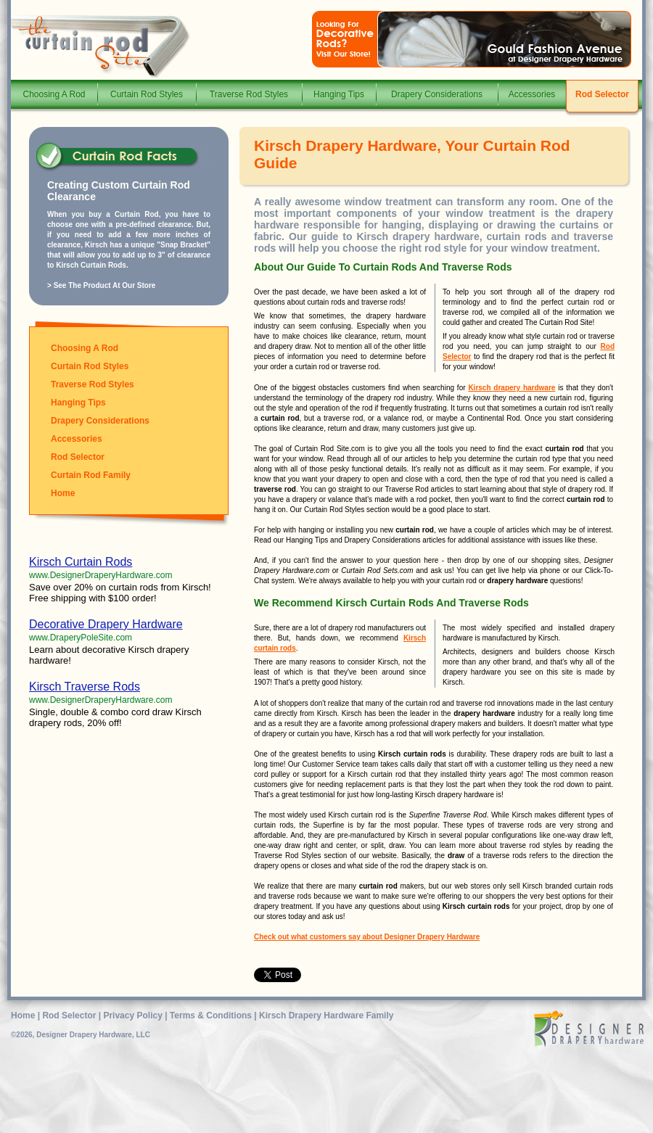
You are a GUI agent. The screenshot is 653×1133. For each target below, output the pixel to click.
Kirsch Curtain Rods (80, 562)
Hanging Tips (338, 94)
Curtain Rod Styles (146, 94)
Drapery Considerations (436, 94)
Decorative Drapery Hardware (106, 624)
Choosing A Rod (53, 94)
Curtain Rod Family (91, 475)
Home (63, 493)
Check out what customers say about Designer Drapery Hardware (367, 937)
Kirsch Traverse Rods (84, 686)
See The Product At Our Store (105, 285)
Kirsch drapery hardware (511, 388)
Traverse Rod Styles (249, 94)
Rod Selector (602, 94)
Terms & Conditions (211, 1015)
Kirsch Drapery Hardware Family (326, 1015)
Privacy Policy (132, 1015)
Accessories (532, 94)
